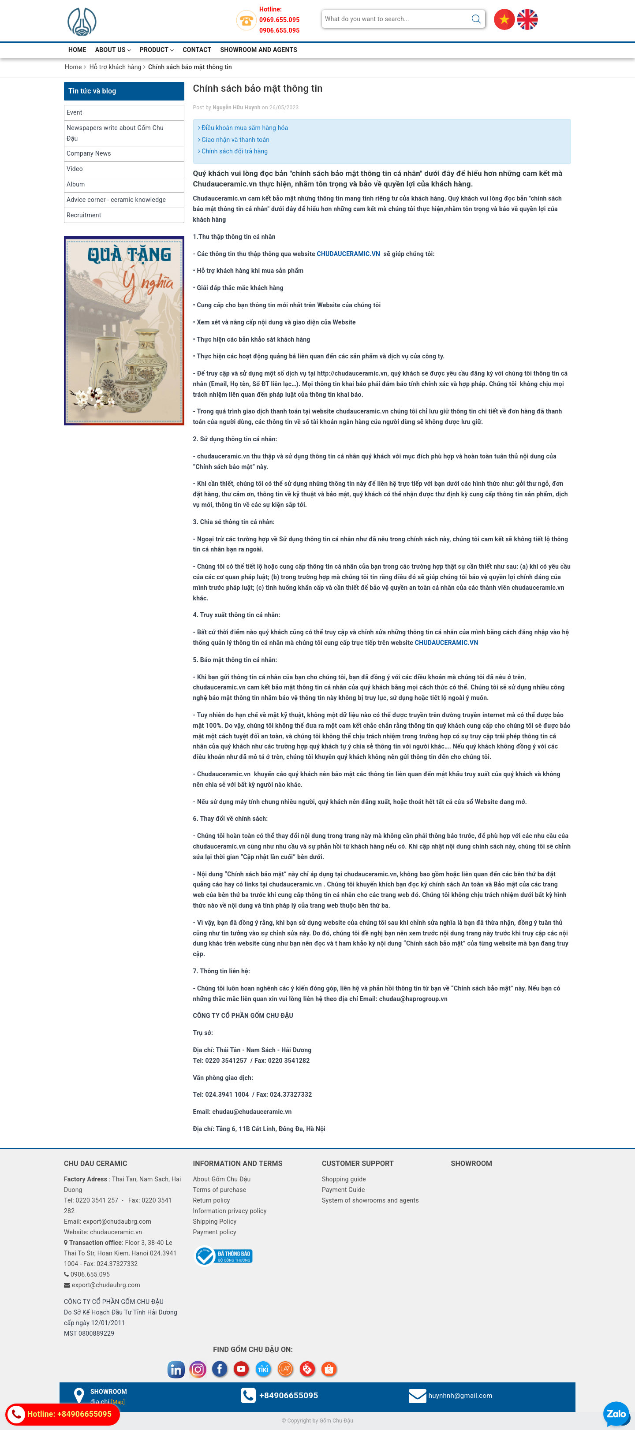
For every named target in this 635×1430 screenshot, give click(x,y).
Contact (197, 49)
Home (77, 49)
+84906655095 (288, 1395)
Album (76, 184)
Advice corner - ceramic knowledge (116, 199)
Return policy (211, 1200)
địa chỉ (107, 1401)
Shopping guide (344, 1179)
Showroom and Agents (259, 49)
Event (74, 112)
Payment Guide (343, 1189)
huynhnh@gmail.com (461, 1396)
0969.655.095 (279, 19)
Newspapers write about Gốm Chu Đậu (115, 133)
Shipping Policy (214, 1221)
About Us (113, 49)
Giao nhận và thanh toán (234, 139)
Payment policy (214, 1232)
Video (75, 168)
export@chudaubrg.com (106, 1284)
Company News (89, 153)
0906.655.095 (279, 30)
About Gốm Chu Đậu (221, 1179)
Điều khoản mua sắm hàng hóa (243, 127)
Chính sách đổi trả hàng (233, 151)
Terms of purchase (219, 1189)
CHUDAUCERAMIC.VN (349, 253)
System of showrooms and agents (370, 1200)
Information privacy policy (229, 1210)
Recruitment (84, 215)
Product (157, 49)
